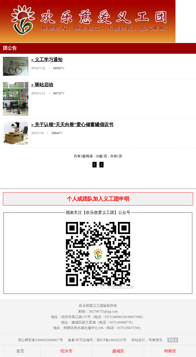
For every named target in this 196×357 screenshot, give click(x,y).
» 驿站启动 (42, 84)
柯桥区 (170, 351)
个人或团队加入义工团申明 (98, 199)
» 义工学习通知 (46, 59)
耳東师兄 (155, 340)
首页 (20, 351)
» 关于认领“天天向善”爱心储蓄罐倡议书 (72, 124)
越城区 (118, 351)
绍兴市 (66, 351)
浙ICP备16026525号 (111, 340)
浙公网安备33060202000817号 (40, 340)
